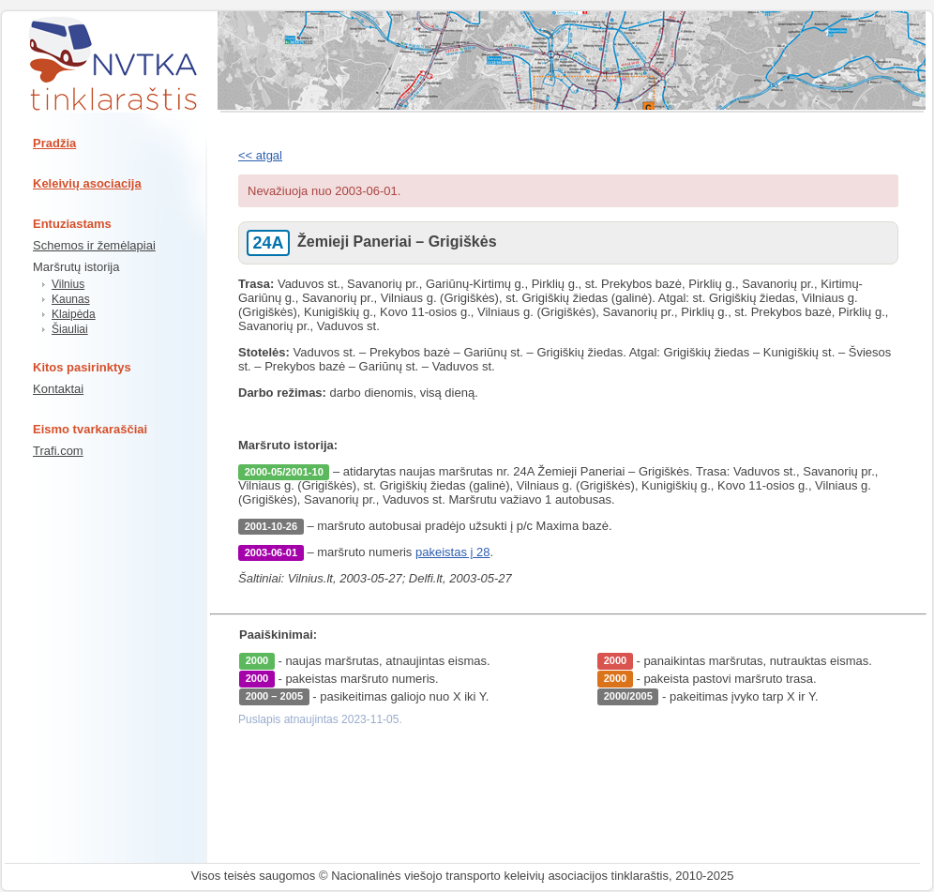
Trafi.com (58, 451)
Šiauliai (70, 329)
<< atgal (260, 155)
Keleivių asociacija (87, 183)
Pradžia (54, 143)
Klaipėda (74, 314)
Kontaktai (58, 389)
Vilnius (68, 284)
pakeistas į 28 (452, 552)
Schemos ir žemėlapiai (94, 245)
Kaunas (71, 299)
